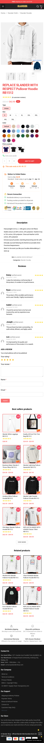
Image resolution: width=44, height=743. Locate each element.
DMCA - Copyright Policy (9, 683)
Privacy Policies (6, 680)
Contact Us (5, 704)
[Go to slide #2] (22, 76)
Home (3, 13)
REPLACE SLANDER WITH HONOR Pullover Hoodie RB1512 (31, 609)
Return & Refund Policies (9, 701)
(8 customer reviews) (19, 97)
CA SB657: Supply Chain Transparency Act (15, 686)
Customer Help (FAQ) (8, 707)
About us (4, 674)
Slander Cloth (13, 13)
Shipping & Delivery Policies (10, 695)
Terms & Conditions (7, 677)
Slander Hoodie (26, 13)
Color (4, 123)
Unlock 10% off (40, 733)
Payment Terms (6, 698)
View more (22, 542)
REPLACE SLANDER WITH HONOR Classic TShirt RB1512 (31, 529)
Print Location (7, 144)
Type (4, 105)
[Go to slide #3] (33, 76)
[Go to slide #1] (11, 76)
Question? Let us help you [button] (34, 740)
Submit (5, 400)
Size (4, 112)
